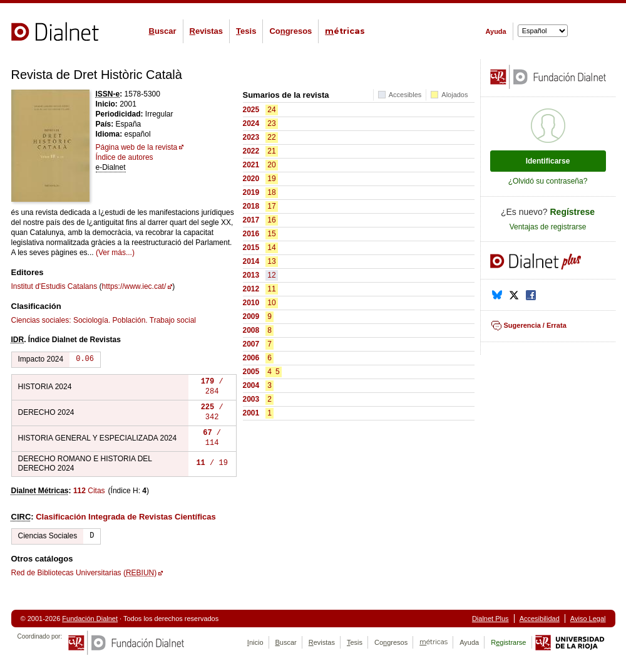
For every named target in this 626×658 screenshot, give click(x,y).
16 (271, 220)
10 (271, 302)
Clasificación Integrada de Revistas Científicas (126, 516)
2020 (251, 178)
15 (271, 233)
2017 (251, 220)
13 (271, 261)
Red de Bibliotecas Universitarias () (84, 572)
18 (271, 192)
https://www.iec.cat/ (134, 286)
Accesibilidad (540, 618)
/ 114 (212, 438)
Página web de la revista (137, 147)
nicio (255, 642)
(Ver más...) (115, 252)
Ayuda (496, 31)
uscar (163, 31)
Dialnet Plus (490, 618)
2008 (251, 330)
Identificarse (548, 161)
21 (271, 151)
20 (271, 164)
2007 (251, 344)
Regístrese (572, 212)
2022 (251, 151)
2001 (251, 413)
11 (271, 289)
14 (271, 247)
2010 (251, 302)
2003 (251, 399)
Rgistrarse (508, 642)
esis (246, 31)
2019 (251, 192)
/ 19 (211, 463)
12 (271, 275)
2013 (251, 275)
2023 (251, 137)
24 (271, 109)
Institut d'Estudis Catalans (54, 286)
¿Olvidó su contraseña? (548, 181)
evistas (206, 31)
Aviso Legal (588, 618)
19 (271, 178)
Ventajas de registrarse (548, 226)
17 (271, 206)
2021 (251, 164)
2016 (251, 233)
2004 (251, 385)
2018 (251, 206)
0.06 (85, 359)
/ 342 (212, 412)
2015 (251, 247)
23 (271, 123)
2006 (251, 357)
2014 (251, 261)
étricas (345, 31)
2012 (251, 289)
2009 (251, 316)
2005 (251, 371)
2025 (251, 109)
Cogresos (290, 31)
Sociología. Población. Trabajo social (134, 320)
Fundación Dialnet (90, 618)
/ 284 (212, 387)
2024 (251, 123)
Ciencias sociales (40, 320)
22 (271, 137)
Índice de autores (124, 157)
